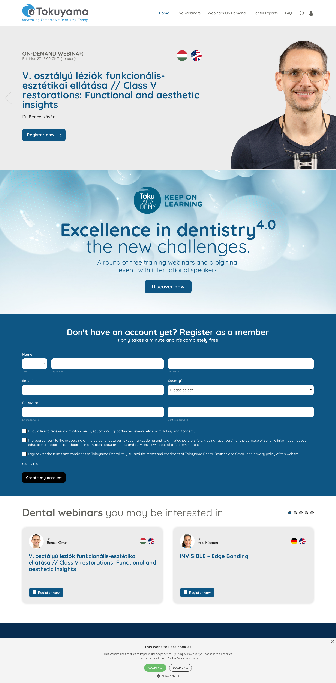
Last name (173, 371)
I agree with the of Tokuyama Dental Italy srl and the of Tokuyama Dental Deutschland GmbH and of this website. (163, 454)
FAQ (288, 13)
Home (164, 13)
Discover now (168, 286)
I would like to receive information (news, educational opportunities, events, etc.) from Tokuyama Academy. (112, 431)
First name (57, 371)
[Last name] (241, 363)
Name (27, 354)
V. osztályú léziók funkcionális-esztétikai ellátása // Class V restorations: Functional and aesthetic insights (110, 90)
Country (175, 380)
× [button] (332, 642)
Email (27, 380)
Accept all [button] (155, 667)
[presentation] (8, 98)
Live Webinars (189, 13)
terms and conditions (69, 454)
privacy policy (264, 454)
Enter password (30, 419)
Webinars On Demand (227, 13)
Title (24, 371)
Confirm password (178, 419)
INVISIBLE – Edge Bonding (214, 556)
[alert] (168, 660)
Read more (191, 658)
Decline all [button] (180, 667)
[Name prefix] (34, 363)
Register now (46, 592)
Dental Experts (265, 13)
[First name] (107, 363)
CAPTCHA (30, 464)
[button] (289, 512)
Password (30, 403)
